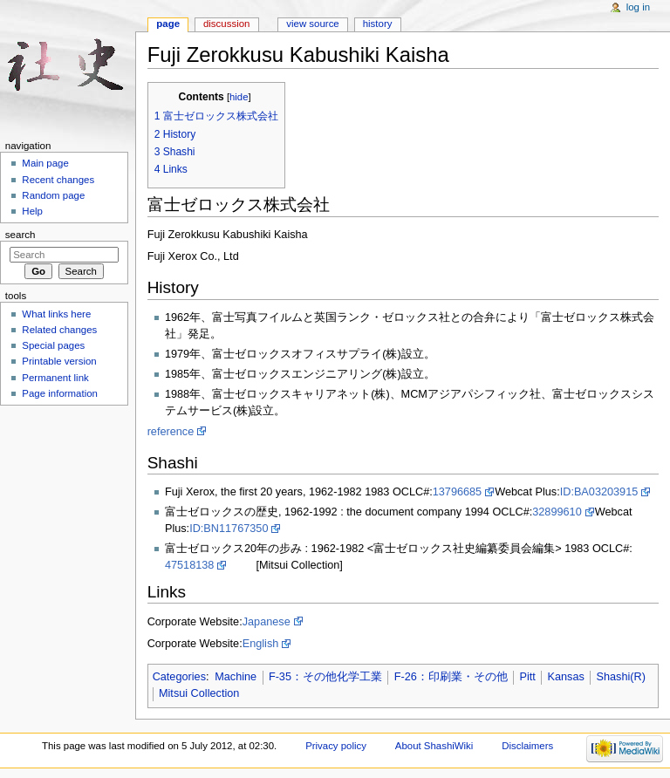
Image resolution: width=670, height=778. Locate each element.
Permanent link (55, 377)
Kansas (565, 677)
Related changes (59, 329)
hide (238, 97)
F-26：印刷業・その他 (451, 677)
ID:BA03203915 (599, 492)
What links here (56, 314)
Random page (53, 195)
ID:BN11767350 (228, 528)
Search (20, 234)
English (261, 644)
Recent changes (58, 179)
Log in (638, 7)
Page (168, 23)
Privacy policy (335, 745)
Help (32, 211)
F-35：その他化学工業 (325, 677)
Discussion (226, 23)
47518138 (189, 565)
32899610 (556, 512)
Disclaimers (527, 745)
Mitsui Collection (199, 693)
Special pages (53, 345)
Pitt (527, 677)
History (378, 23)
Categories (179, 677)
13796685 (457, 492)
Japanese (267, 622)
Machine (235, 677)
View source (312, 23)
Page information (60, 393)
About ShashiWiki (434, 745)
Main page (45, 163)
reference (171, 432)
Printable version (59, 361)
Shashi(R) (620, 677)
